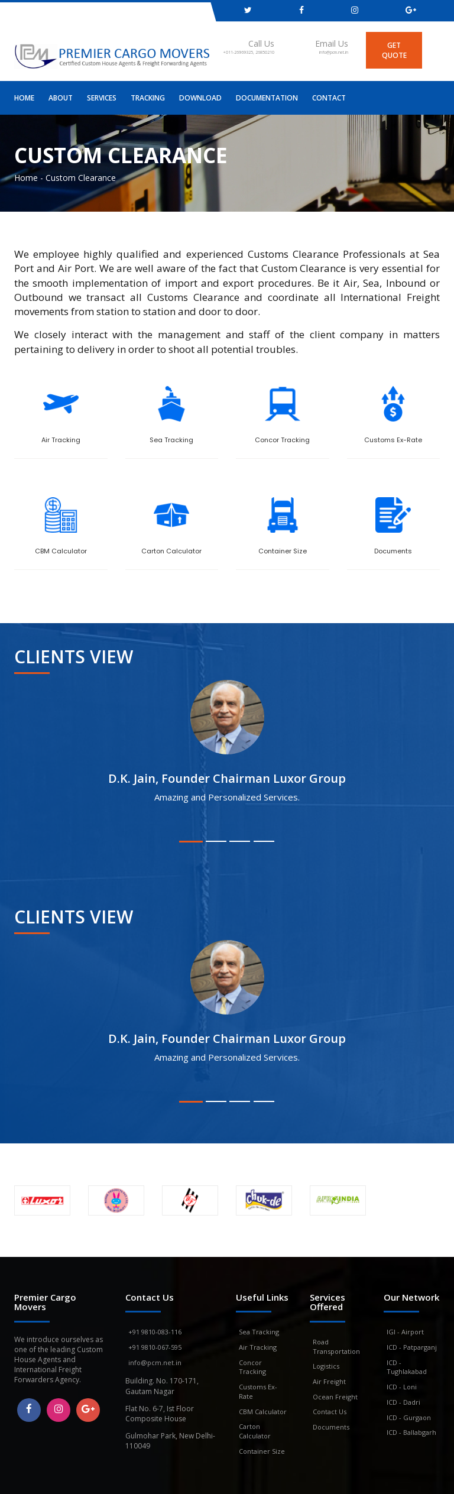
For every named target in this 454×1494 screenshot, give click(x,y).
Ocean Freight (335, 1396)
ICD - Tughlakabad (407, 1367)
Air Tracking (258, 1347)
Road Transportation (336, 1346)
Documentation (267, 98)
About (60, 98)
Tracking (148, 98)
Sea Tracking (259, 1331)
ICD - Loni (402, 1386)
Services (101, 98)
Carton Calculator (255, 1431)
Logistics (326, 1366)
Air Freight (329, 1381)
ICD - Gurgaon (409, 1417)
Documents (331, 1426)
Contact (329, 98)
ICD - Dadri (403, 1402)
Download (200, 98)
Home (24, 98)
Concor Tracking (252, 1367)
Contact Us (329, 1411)
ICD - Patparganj (412, 1347)
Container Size (262, 1451)
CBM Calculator (263, 1411)
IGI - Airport (405, 1331)
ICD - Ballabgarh (411, 1432)
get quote (394, 50)
